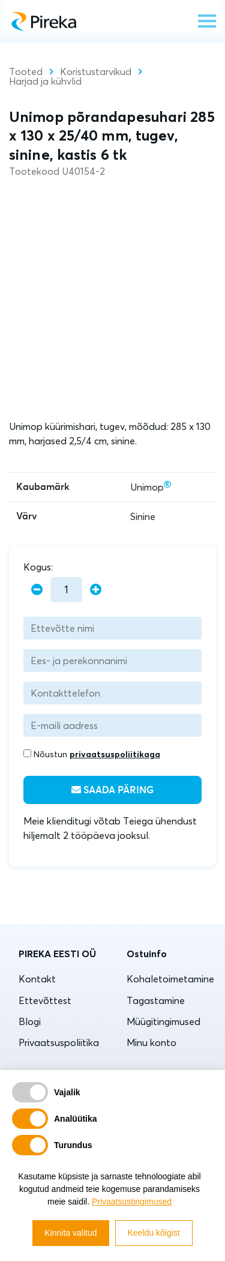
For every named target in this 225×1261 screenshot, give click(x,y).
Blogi (30, 1021)
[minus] (36, 590)
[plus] (95, 590)
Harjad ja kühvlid (45, 81)
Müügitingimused (163, 1021)
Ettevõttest (45, 1000)
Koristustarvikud (95, 71)
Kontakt (37, 979)
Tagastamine (156, 1000)
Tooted (26, 71)
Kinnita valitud (70, 1233)
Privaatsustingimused (132, 1201)
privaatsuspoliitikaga (115, 754)
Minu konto (151, 1042)
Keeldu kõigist (154, 1233)
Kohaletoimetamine (170, 979)
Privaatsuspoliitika (59, 1042)
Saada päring (112, 790)
